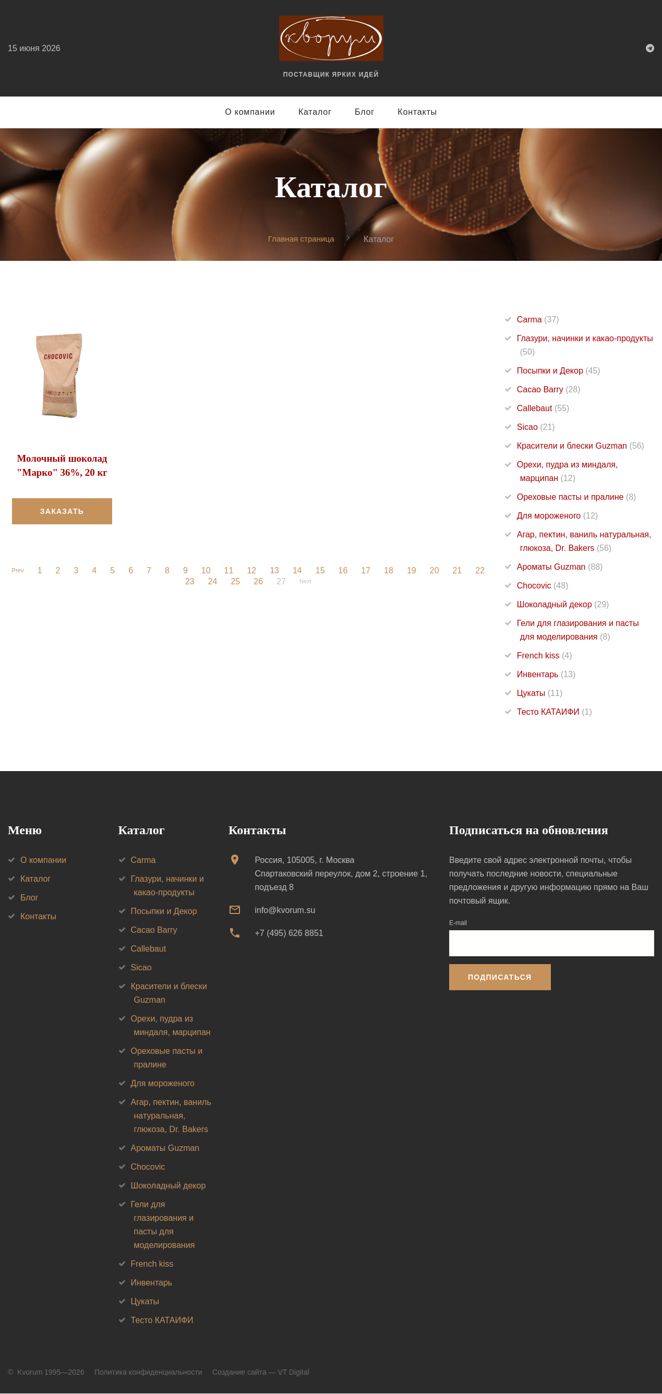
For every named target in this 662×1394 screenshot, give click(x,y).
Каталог (315, 111)
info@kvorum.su (285, 910)
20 (437, 570)
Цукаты (539, 693)
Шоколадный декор (563, 604)
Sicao (536, 427)
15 (323, 570)
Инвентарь (546, 674)
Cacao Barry (549, 390)
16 (346, 570)
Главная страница (301, 238)
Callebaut (543, 408)
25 (233, 581)
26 (255, 581)
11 (231, 570)
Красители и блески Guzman (580, 446)
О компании (250, 111)
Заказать (62, 511)
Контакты (417, 111)
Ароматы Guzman (560, 567)
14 (300, 570)
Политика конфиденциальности (148, 1372)
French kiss (544, 656)
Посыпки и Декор (558, 371)
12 (254, 570)
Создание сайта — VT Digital (260, 1372)
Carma (538, 320)
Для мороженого (557, 516)
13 (277, 570)
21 (459, 570)
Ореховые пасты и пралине (576, 497)
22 (482, 570)
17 (368, 570)
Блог (365, 111)
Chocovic (543, 586)
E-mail (458, 923)
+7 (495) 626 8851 (289, 933)
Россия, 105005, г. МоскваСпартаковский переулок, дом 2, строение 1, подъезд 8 (341, 874)
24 (210, 581)
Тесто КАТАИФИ (554, 712)
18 (391, 570)
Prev (18, 570)
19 (414, 570)
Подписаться (500, 978)
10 (208, 570)
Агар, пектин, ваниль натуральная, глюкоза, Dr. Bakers (171, 1116)
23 (187, 581)
